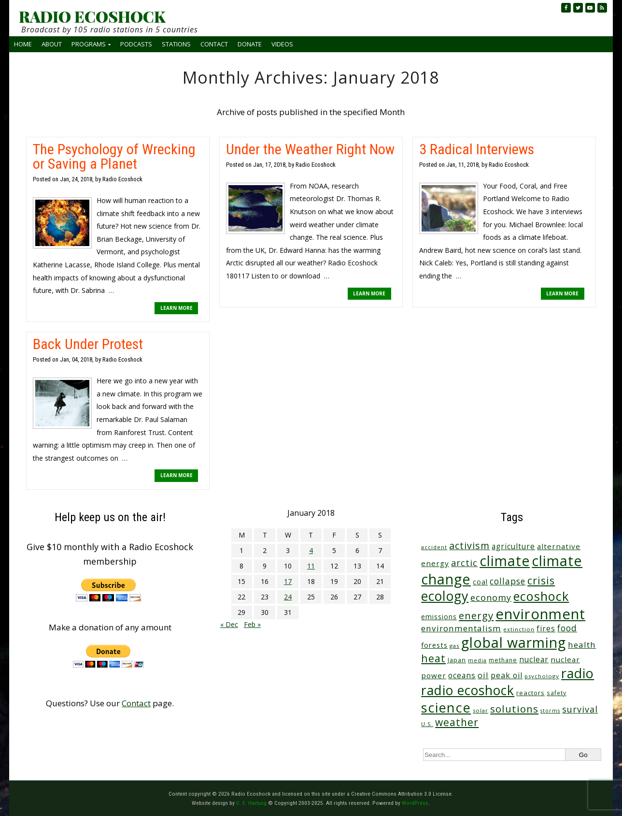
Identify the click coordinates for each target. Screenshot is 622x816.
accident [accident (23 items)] (434, 547)
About (52, 44)
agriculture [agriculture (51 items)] (513, 546)
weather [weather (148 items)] (457, 722)
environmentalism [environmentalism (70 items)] (461, 628)
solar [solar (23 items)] (480, 710)
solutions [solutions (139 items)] (514, 708)
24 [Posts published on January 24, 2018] (288, 596)
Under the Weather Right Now (310, 149)
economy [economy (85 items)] (490, 597)
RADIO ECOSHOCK (92, 16)
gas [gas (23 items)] (454, 645)
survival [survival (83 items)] (580, 709)
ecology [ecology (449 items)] (444, 596)
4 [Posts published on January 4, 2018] (311, 550)
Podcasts (136, 44)
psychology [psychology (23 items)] (541, 676)
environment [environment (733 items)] (540, 614)
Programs (88, 44)
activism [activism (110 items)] (469, 545)
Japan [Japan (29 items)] (457, 660)
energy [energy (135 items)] (476, 615)
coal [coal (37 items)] (480, 581)
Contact (214, 44)
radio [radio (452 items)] (577, 673)
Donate (250, 44)
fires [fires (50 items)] (546, 629)
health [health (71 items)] (582, 644)
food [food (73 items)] (567, 628)
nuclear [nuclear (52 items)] (534, 659)
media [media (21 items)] (477, 660)
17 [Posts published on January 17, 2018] (288, 581)
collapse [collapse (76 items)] (507, 581)
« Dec (229, 624)
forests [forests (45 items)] (434, 645)
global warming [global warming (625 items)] (513, 642)
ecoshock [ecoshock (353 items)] (541, 596)
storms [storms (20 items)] (550, 710)
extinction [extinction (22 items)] (519, 629)
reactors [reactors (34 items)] (530, 692)
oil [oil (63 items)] (483, 675)
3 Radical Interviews (476, 149)
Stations (176, 44)
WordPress (415, 803)
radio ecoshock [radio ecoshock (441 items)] (467, 690)
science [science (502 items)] (446, 707)
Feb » (252, 624)
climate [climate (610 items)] (505, 561)
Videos (282, 44)
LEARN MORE (176, 308)
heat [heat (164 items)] (433, 658)
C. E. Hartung (251, 803)
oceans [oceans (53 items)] (462, 675)
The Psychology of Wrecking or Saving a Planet (114, 156)
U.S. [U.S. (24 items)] (427, 724)
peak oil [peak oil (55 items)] (507, 675)
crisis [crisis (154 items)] (541, 580)
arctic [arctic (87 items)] (464, 562)
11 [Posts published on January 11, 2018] (311, 565)
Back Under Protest (88, 343)
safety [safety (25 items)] (556, 693)
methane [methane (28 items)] (503, 660)
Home (23, 44)
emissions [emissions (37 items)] (439, 616)
